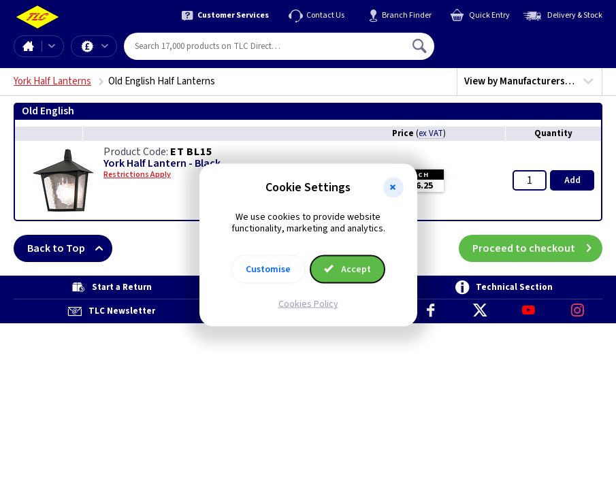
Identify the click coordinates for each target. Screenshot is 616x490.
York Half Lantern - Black (162, 163)
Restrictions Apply (137, 175)
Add (572, 180)
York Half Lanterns (52, 81)
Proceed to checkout (537, 248)
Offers (104, 46)
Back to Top (69, 248)
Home (28, 46)
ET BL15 (191, 151)
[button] (393, 188)
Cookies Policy (308, 303)
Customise (268, 269)
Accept (348, 269)
